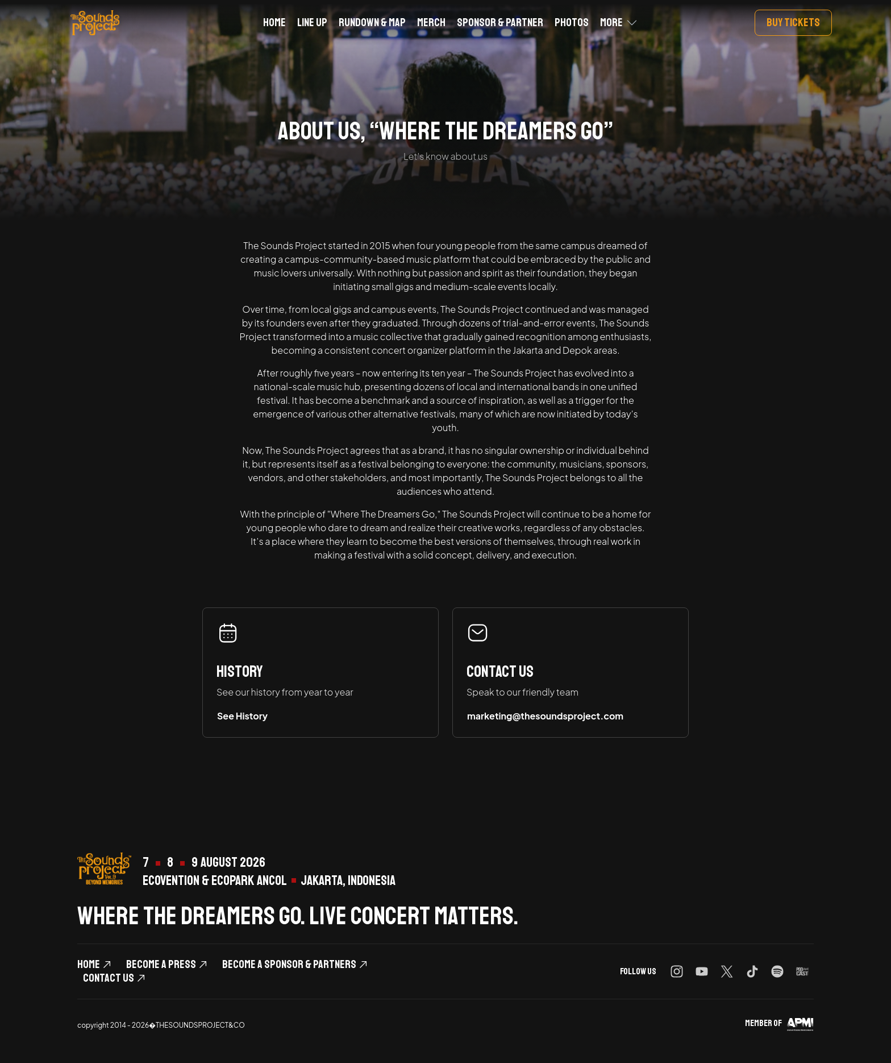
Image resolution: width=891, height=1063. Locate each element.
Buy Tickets (793, 22)
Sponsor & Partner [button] (500, 22)
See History (242, 716)
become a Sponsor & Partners (289, 964)
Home (88, 964)
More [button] (611, 22)
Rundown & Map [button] (372, 22)
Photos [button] (572, 22)
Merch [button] (431, 22)
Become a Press (161, 964)
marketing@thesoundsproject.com (545, 716)
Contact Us (108, 978)
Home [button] (274, 22)
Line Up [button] (312, 22)
